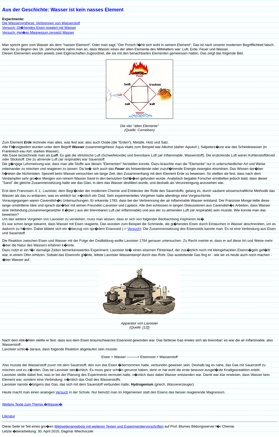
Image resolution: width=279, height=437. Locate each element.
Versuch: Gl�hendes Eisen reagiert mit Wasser (39, 28)
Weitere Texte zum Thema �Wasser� (32, 404)
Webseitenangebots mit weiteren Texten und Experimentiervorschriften (108, 426)
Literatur (8, 416)
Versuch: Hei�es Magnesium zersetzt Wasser (38, 32)
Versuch (133, 229)
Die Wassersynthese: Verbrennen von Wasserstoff (41, 23)
